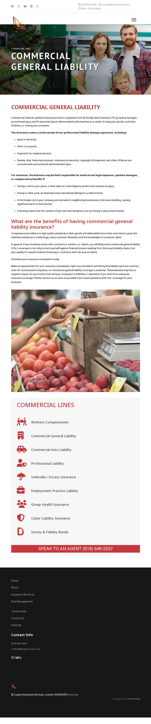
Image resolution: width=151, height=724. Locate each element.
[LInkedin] (20, 664)
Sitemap (16, 631)
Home (14, 587)
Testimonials (18, 617)
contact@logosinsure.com (116, 4)
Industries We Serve (23, 601)
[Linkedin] (31, 6)
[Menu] (134, 19)
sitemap (73, 701)
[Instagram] (37, 6)
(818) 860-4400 (89, 4)
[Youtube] (25, 6)
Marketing (134, 705)
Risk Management (22, 608)
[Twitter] (19, 6)
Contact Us (17, 624)
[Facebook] (12, 6)
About (14, 594)
